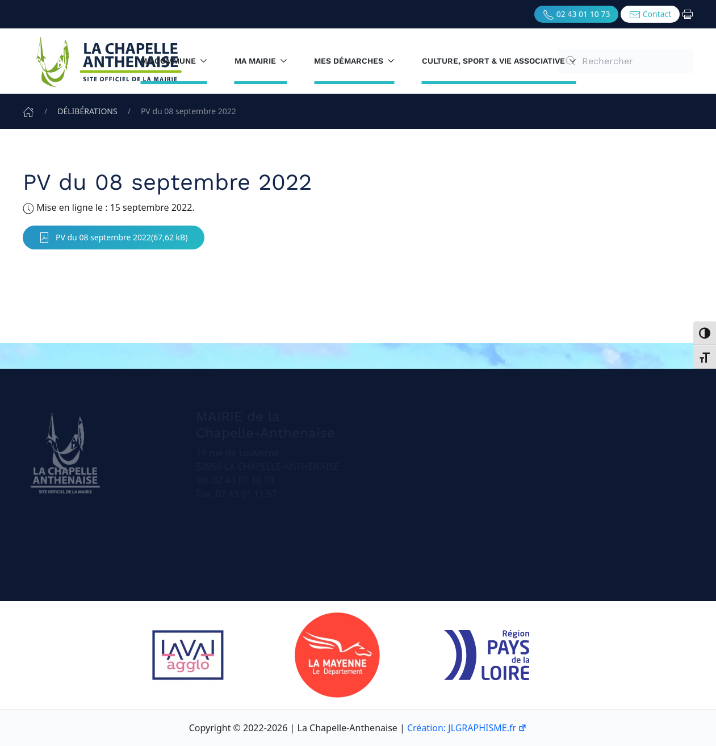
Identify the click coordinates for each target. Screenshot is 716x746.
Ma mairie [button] (261, 60)
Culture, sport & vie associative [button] (499, 60)
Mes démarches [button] (354, 60)
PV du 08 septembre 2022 (95, 237)
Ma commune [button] (173, 60)
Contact (650, 14)
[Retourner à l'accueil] (108, 60)
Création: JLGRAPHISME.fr (467, 728)
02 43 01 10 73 (576, 14)
